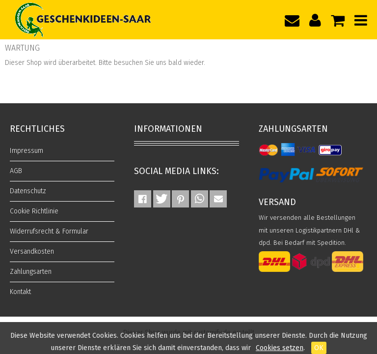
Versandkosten (32, 251)
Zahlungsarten (31, 271)
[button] (142, 198)
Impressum (26, 151)
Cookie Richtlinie (34, 211)
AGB (16, 171)
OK (318, 348)
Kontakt (20, 292)
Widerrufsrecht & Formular (49, 231)
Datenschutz (28, 191)
